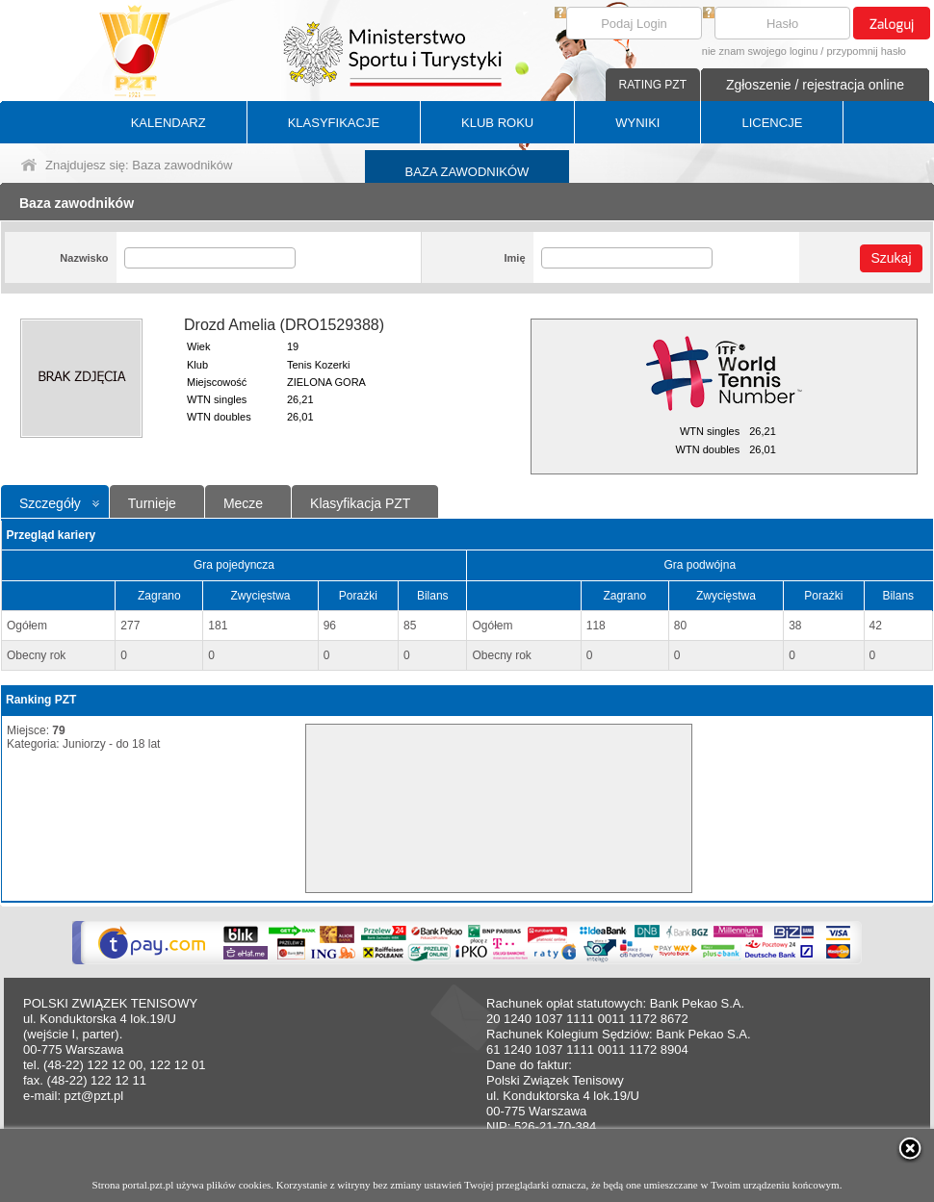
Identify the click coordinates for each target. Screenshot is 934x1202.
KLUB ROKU (497, 122)
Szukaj (890, 258)
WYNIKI (637, 122)
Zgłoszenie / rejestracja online (815, 84)
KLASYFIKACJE (333, 122)
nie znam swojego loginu (759, 51)
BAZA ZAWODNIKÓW (467, 172)
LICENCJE (771, 122)
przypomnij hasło (866, 51)
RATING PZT (653, 84)
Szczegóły (50, 503)
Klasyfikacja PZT (360, 503)
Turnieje (152, 503)
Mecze (243, 503)
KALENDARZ (168, 122)
